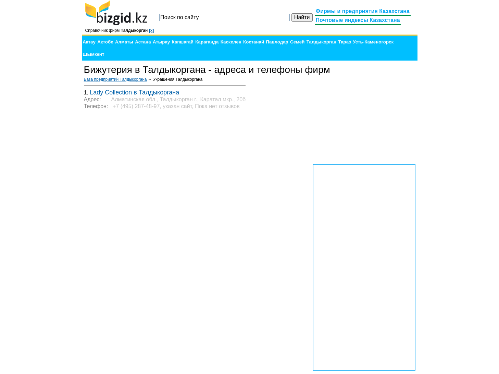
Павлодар (277, 41)
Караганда (207, 41)
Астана (143, 41)
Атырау (161, 41)
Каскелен (231, 41)
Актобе (105, 41)
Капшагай (183, 41)
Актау (89, 41)
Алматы (124, 41)
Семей (297, 41)
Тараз (344, 41)
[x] (151, 30)
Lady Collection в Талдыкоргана (134, 92)
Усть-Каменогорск (373, 41)
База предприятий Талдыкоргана (115, 79)
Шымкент (93, 54)
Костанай (253, 41)
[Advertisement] (364, 120)
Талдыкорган (321, 41)
